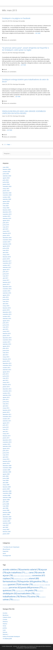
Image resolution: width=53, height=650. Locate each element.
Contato (5, 619)
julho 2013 (5, 374)
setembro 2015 (7, 318)
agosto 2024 (6, 178)
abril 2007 (5, 527)
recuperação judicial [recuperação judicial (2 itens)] (20, 590)
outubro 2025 (6, 171)
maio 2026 (5, 167)
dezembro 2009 (7, 465)
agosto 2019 (6, 220)
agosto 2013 (6, 372)
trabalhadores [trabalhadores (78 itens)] (11, 596)
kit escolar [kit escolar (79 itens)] (26, 584)
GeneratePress (32, 647)
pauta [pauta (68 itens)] (25, 587)
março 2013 (6, 382)
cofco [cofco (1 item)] (18, 575)
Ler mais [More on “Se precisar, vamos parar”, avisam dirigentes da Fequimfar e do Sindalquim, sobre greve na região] (23, 65)
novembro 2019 (7, 214)
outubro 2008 (6, 495)
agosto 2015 (6, 320)
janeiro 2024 (6, 184)
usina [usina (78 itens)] (34, 596)
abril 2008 (5, 508)
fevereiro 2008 (7, 512)
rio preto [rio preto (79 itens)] (31, 590)
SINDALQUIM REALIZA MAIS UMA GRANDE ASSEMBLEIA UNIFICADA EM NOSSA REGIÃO (24, 112)
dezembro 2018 (7, 237)
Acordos (5, 613)
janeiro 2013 (6, 386)
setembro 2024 (7, 176)
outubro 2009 (6, 470)
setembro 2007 (7, 523)
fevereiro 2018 (7, 257)
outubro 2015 (6, 316)
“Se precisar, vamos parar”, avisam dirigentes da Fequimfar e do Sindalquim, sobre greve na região (25, 49)
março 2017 (6, 280)
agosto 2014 (6, 346)
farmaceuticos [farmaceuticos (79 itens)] (11, 581)
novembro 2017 (7, 263)
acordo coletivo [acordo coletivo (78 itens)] (12, 569)
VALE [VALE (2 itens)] (14, 599)
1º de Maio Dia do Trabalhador (11, 547)
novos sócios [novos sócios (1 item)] (42, 584)
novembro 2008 (7, 493)
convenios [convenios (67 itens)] (38, 575)
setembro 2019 (7, 218)
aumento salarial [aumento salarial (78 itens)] (31, 569)
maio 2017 (5, 276)
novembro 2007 (7, 519)
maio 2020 (5, 205)
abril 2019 (5, 229)
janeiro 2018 (6, 259)
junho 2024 (6, 182)
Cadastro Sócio (7, 617)
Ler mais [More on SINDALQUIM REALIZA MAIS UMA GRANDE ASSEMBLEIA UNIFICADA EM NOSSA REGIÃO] (9, 130)
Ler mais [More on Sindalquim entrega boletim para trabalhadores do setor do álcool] (17, 96)
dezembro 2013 (7, 363)
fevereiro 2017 (7, 282)
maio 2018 (5, 250)
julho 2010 (5, 450)
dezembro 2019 (7, 212)
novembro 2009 (7, 467)
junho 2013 (6, 376)
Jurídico (5, 628)
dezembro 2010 (7, 440)
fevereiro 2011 (7, 436)
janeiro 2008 (6, 514)
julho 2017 (5, 271)
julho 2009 (5, 476)
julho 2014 (5, 348)
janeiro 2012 (6, 412)
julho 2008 (5, 502)
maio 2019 (5, 227)
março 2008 (6, 510)
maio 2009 (5, 480)
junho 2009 (6, 478)
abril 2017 (5, 278)
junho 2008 (6, 504)
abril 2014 (5, 355)
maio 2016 (5, 301)
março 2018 (6, 254)
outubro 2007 (6, 521)
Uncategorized (7, 555)
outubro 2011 (6, 418)
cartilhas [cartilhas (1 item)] (15, 575)
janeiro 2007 (6, 534)
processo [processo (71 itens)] (37, 587)
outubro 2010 (6, 444)
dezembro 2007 (7, 516)
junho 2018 (6, 248)
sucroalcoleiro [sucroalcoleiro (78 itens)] (26, 593)
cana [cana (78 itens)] (33, 572)
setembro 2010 (7, 446)
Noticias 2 (5, 634)
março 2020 (6, 208)
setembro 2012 (7, 395)
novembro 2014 (7, 340)
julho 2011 (5, 425)
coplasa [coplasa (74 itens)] (8, 578)
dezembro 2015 (7, 312)
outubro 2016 (6, 291)
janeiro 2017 (6, 284)
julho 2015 (5, 323)
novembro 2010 (7, 442)
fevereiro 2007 (7, 531)
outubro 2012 (6, 393)
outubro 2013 (6, 367)
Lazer (4, 630)
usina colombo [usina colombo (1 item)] (42, 596)
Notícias (5, 632)
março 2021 (6, 188)
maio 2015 (5, 327)
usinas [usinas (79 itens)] (8, 599)
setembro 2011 (7, 421)
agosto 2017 (6, 269)
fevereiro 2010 (7, 461)
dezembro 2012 (7, 389)
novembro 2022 (7, 186)
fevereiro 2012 (7, 410)
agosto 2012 (6, 397)
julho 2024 (5, 180)
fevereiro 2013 (7, 384)
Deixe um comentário (10, 40)
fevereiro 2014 (7, 359)
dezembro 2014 (7, 338)
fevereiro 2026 (7, 169)
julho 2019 (5, 222)
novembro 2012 (7, 391)
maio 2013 (5, 378)
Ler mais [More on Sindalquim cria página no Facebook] (37, 33)
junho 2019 (6, 225)
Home (4, 626)
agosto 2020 (6, 201)
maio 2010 (5, 455)
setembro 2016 (7, 293)
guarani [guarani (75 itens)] (13, 584)
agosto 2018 (6, 246)
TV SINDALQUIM (7, 638)
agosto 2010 (6, 448)
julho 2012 (5, 399)
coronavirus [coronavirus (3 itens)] (17, 578)
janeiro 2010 (6, 463)
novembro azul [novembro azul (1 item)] (36, 584)
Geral (5, 38)
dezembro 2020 (7, 193)
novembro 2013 (7, 365)
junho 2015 (6, 325)
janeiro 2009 (6, 489)
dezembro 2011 (7, 414)
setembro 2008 (7, 497)
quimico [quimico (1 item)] (45, 587)
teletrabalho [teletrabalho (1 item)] (37, 593)
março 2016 (6, 306)
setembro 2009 (7, 472)
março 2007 (6, 529)
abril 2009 (5, 482)
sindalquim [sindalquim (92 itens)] (10, 593)
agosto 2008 (6, 499)
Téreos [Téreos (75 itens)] (25, 596)
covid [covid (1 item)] (22, 578)
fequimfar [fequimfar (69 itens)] (26, 581)
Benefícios (5, 615)
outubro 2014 (6, 342)
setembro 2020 (7, 199)
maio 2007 (5, 525)
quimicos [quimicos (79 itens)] (9, 590)
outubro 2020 (6, 197)
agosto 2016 (6, 295)
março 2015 (6, 331)
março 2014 (6, 357)
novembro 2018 (7, 240)
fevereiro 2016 (7, 308)
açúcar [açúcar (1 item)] (27, 572)
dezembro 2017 (7, 261)
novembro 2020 (7, 195)
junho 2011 (6, 427)
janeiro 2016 (6, 310)
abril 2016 (5, 303)
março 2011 (6, 433)
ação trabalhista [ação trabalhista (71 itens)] (15, 572)
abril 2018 (5, 252)
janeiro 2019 (6, 235)
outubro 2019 (6, 216)
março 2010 (6, 459)
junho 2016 (6, 299)
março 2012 (6, 408)
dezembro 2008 (7, 491)
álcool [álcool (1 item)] (18, 599)
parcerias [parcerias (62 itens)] (15, 587)
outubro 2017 (6, 265)
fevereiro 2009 (7, 487)
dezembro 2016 (7, 286)
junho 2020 (6, 203)
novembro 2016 (7, 288)
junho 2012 (6, 401)
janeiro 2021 (6, 190)
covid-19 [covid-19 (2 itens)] (26, 578)
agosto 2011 (6, 423)
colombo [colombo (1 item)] (23, 575)
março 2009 (6, 484)
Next (9, 144)
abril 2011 (5, 431)
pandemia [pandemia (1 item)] (6, 587)
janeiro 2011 (6, 438)
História (5, 624)
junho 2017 (6, 274)
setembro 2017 (7, 267)
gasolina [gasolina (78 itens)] (39, 581)
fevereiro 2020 (7, 210)
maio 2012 (5, 404)
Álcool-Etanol (6, 549)
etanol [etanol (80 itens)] (34, 578)
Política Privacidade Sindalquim (11, 636)
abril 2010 (5, 457)
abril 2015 (5, 329)
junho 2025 (6, 173)
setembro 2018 (7, 244)
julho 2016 (5, 297)
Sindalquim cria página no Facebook (16, 18)
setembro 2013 (7, 369)
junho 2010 (6, 453)
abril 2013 (5, 380)
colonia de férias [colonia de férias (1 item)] (28, 575)
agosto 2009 (6, 474)
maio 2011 (5, 429)
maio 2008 (5, 506)
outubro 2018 (6, 242)
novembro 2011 (7, 416)
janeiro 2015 (6, 335)
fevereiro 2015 (7, 333)
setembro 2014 (7, 344)
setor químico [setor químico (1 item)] (40, 590)
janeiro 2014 (6, 361)
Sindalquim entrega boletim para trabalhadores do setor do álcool (25, 80)
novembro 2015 (7, 314)
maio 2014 (5, 352)
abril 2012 (5, 406)
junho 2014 (6, 350)
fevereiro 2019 (7, 233)
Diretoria (5, 621)
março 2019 (6, 231)
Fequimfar (5, 551)
